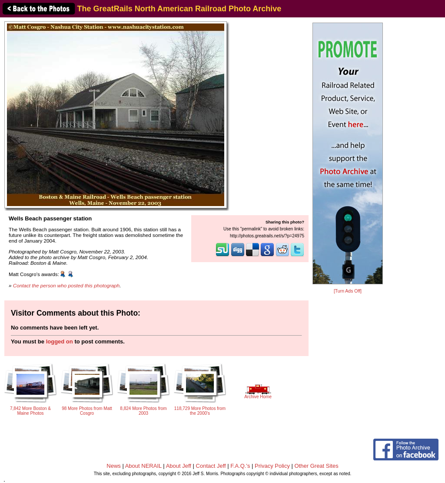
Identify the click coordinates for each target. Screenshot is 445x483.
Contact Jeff (211, 466)
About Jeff (178, 466)
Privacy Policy (272, 466)
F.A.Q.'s (240, 466)
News (113, 466)
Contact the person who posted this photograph (66, 285)
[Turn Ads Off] (348, 291)
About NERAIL (143, 466)
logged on (59, 341)
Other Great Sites (317, 466)
